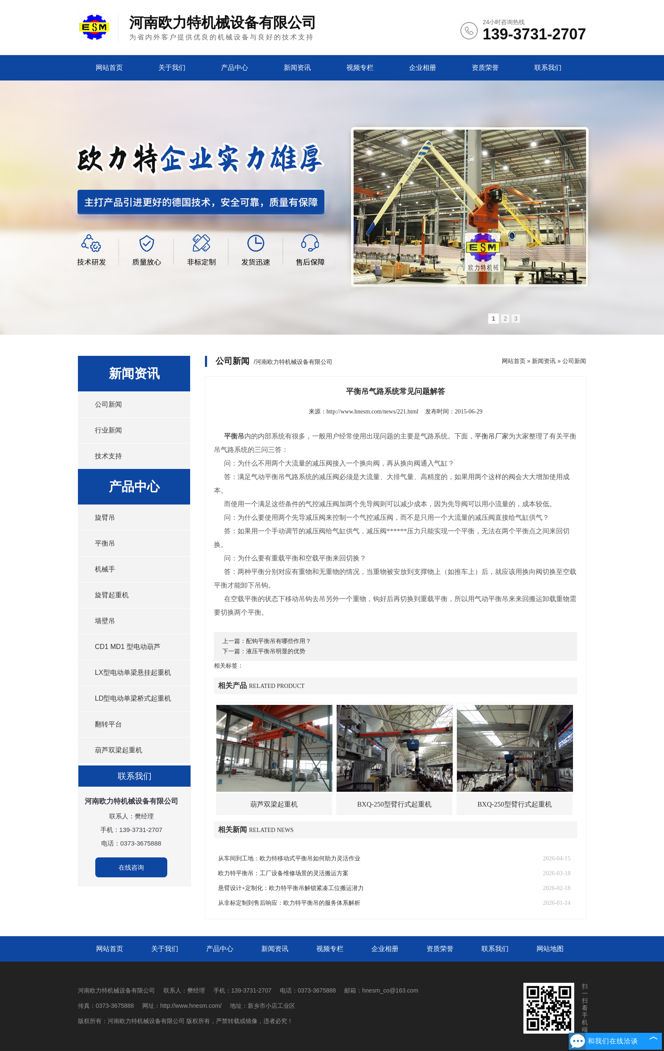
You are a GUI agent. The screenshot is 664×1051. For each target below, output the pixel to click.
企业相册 (422, 67)
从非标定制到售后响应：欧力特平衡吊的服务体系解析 (289, 903)
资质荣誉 (485, 67)
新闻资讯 (297, 67)
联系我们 (548, 67)
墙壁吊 (105, 620)
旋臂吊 (105, 517)
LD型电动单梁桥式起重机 (133, 698)
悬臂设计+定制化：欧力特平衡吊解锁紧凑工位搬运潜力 (291, 888)
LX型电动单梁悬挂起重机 (133, 672)
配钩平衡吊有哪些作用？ (278, 641)
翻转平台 (108, 724)
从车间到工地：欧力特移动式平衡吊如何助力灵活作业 (289, 858)
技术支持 (108, 456)
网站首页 (109, 67)
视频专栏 (360, 67)
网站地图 (550, 948)
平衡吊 (105, 543)
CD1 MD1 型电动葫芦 (127, 646)
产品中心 (234, 67)
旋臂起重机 (112, 595)
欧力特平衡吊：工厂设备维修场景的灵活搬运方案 (283, 873)
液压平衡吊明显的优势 (275, 651)
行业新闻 (108, 430)
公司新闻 (108, 404)
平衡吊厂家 (492, 436)
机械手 (105, 569)
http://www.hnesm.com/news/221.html (372, 411)
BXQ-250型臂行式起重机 (394, 804)
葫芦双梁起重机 (118, 750)
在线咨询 (131, 867)
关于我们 (171, 67)
